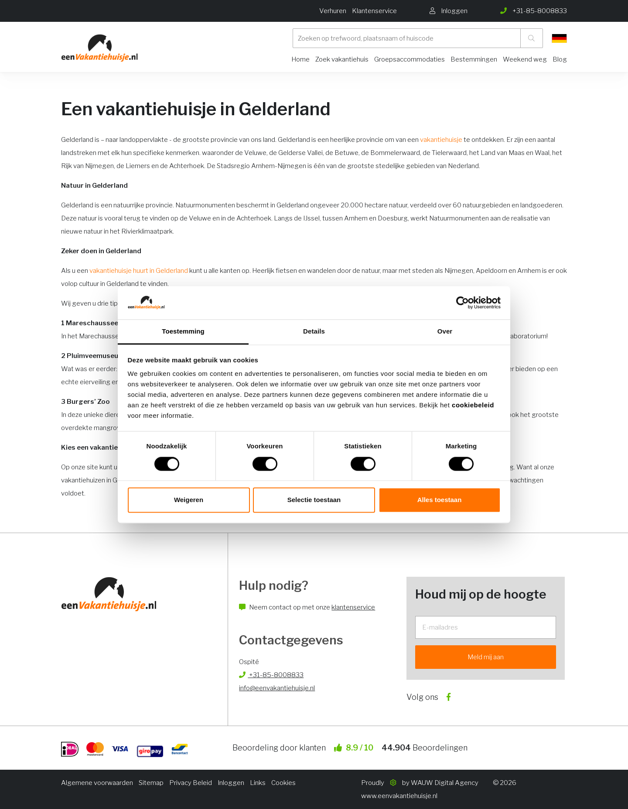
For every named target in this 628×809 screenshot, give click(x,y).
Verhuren (332, 11)
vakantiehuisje (441, 140)
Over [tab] (445, 331)
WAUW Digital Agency (444, 783)
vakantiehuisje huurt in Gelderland (138, 271)
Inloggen (231, 783)
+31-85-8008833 (271, 675)
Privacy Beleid (190, 783)
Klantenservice (374, 11)
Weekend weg (525, 59)
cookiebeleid (473, 405)
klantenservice (353, 607)
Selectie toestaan (314, 500)
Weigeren (188, 500)
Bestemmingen (474, 59)
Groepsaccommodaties (409, 59)
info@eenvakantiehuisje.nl (277, 688)
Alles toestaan (439, 500)
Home (300, 59)
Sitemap (151, 783)
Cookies (283, 783)
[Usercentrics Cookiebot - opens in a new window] (462, 302)
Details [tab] (314, 331)
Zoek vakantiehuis (342, 59)
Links (258, 783)
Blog (560, 59)
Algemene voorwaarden (97, 783)
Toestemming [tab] (183, 331)
